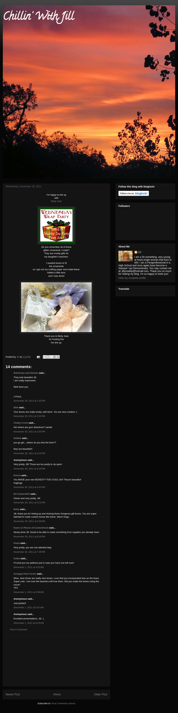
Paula (17, 543)
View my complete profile (132, 278)
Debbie (17, 438)
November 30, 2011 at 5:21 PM (29, 502)
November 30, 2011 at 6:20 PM (29, 536)
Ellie (16, 407)
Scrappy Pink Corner (25, 573)
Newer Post (13, 694)
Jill (139, 252)
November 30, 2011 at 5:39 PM (29, 521)
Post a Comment (18, 629)
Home (57, 694)
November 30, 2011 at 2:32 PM (29, 400)
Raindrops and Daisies (26, 373)
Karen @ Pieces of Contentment (31, 527)
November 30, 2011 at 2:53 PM (29, 431)
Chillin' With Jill (38, 17)
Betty (16, 509)
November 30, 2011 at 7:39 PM (29, 552)
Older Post (100, 694)
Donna (17, 475)
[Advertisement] (56, 661)
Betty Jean (56, 201)
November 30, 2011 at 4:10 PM (29, 453)
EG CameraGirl (22, 494)
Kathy (17, 558)
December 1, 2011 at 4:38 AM (29, 592)
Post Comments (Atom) (63, 703)
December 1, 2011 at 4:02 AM (29, 567)
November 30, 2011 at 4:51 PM (29, 487)
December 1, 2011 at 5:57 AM (29, 607)
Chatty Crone (21, 422)
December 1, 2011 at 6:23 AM (29, 623)
